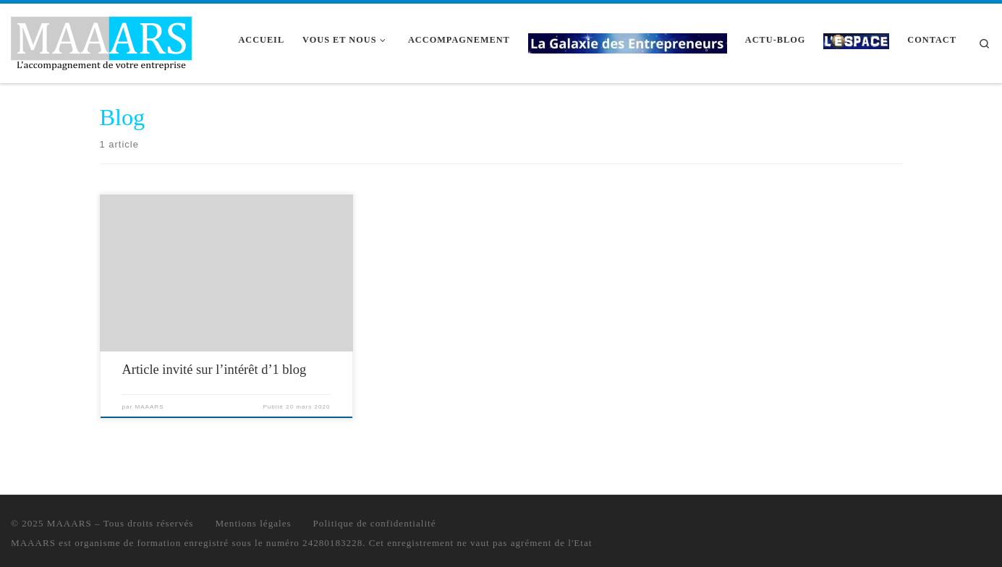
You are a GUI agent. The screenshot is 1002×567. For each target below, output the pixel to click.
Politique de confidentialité (374, 523)
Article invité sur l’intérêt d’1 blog (214, 369)
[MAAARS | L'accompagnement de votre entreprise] (101, 41)
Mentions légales (253, 523)
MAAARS (149, 407)
